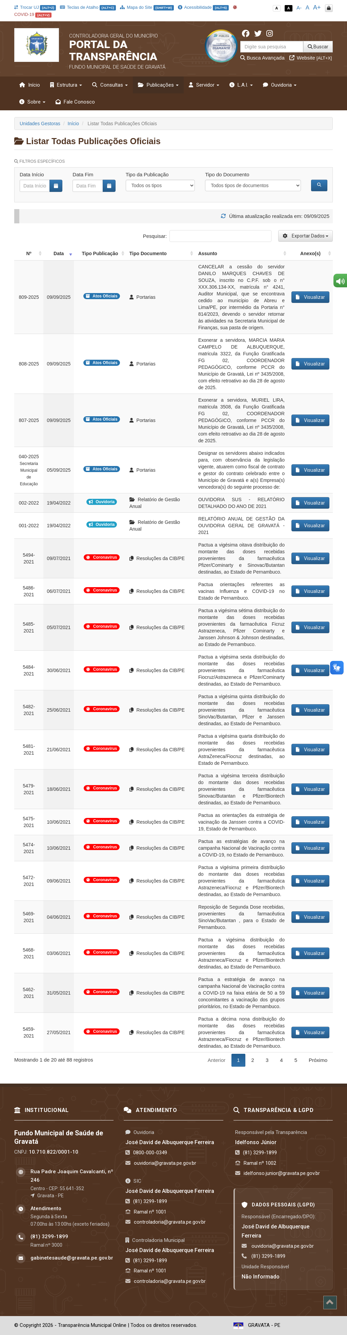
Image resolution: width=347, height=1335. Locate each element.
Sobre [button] (32, 102)
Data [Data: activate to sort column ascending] (59, 253)
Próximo (318, 1060)
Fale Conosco (75, 102)
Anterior (217, 1060)
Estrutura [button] (66, 85)
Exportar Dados (305, 236)
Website (310, 58)
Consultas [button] (110, 85)
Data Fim (83, 174)
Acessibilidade (203, 7)
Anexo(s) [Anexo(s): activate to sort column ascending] (310, 253)
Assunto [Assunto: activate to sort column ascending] (207, 253)
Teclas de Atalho (88, 7)
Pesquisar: (207, 236)
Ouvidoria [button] (280, 85)
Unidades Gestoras (40, 123)
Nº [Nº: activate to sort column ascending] (28, 253)
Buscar (318, 46)
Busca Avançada (262, 58)
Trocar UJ (35, 7)
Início (29, 85)
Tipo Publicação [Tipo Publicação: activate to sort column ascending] (100, 253)
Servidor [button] (204, 85)
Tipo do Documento (227, 174)
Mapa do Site (147, 7)
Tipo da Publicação (147, 174)
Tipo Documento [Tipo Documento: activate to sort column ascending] (148, 253)
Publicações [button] (158, 85)
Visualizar (310, 297)
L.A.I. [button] (241, 85)
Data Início (32, 174)
